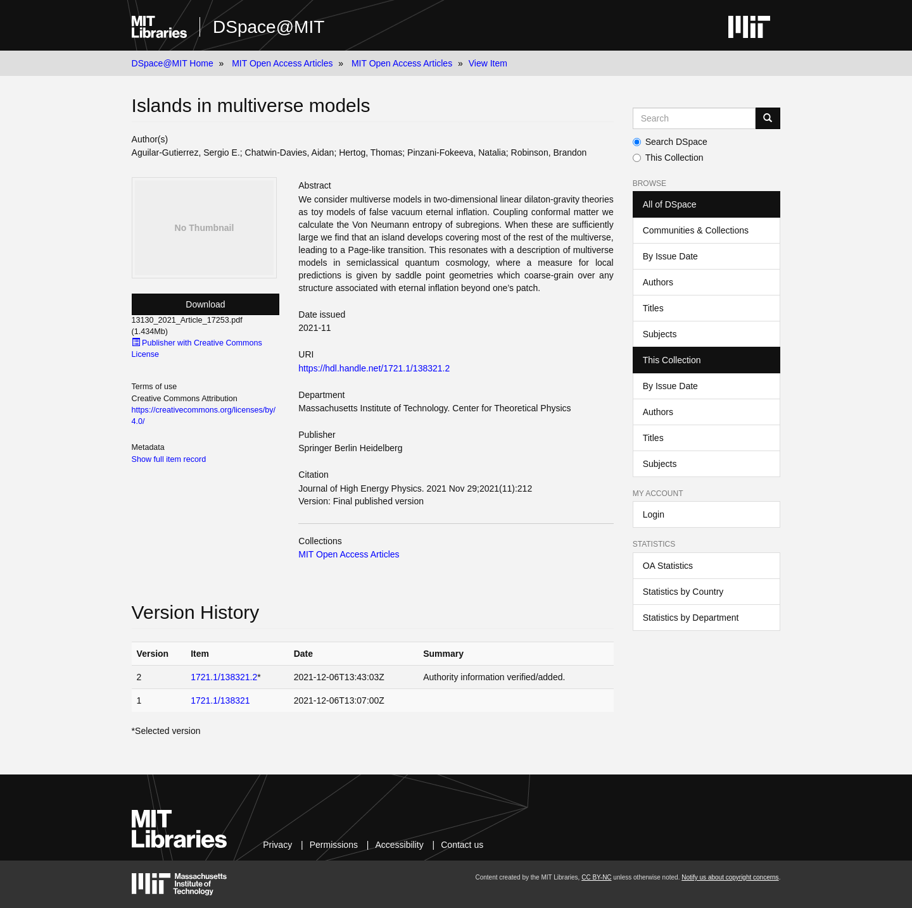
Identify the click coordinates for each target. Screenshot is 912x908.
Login (653, 514)
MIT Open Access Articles (282, 63)
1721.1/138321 (220, 700)
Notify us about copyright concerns (729, 877)
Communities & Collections (696, 230)
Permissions (334, 845)
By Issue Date (670, 256)
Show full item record (169, 459)
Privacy (277, 845)
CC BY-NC (596, 877)
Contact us (462, 845)
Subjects (660, 334)
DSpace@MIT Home (172, 63)
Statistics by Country (683, 592)
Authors (658, 282)
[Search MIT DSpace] (694, 118)
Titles (653, 308)
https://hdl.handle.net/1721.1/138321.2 (374, 368)
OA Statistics (668, 566)
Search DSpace (670, 142)
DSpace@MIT (268, 27)
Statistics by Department (691, 618)
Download (205, 304)
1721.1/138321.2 (224, 677)
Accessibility (399, 845)
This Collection (668, 157)
